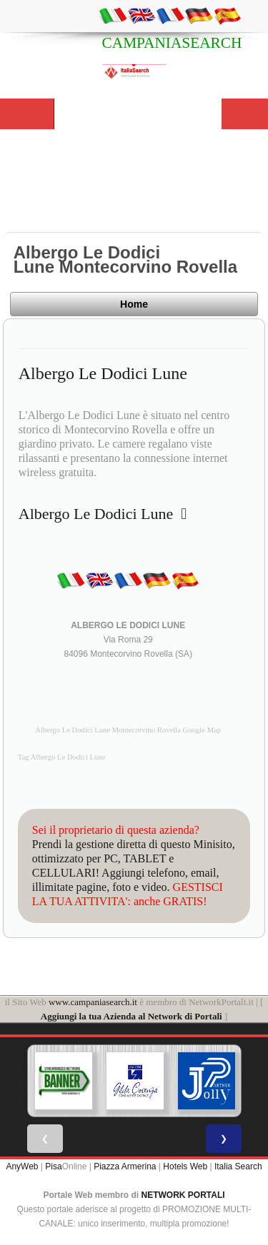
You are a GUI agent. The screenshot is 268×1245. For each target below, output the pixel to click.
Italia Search (238, 1166)
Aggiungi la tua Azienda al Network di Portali (131, 1016)
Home (134, 304)
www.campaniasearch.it (93, 1002)
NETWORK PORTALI (183, 1195)
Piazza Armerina (125, 1166)
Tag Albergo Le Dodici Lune (62, 757)
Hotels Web (185, 1166)
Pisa (53, 1166)
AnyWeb (22, 1166)
